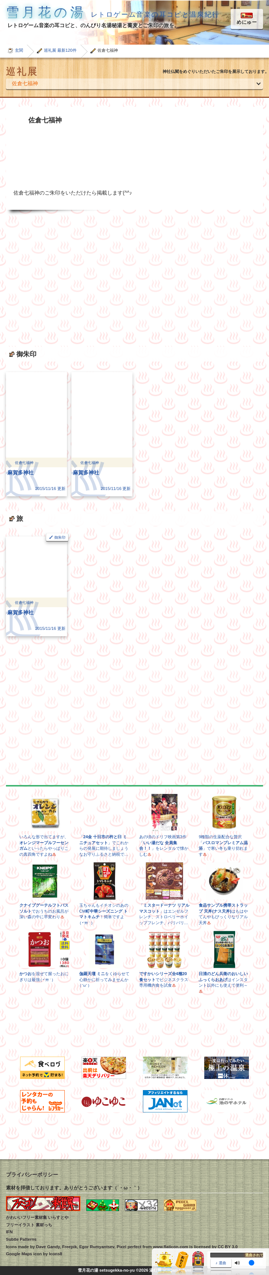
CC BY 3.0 (227, 1246)
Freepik (69, 1246)
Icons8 (55, 1254)
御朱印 (59, 537)
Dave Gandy (48, 1246)
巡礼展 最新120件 (60, 50)
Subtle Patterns (21, 1239)
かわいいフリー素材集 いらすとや (37, 1217)
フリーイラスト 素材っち (29, 1225)
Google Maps (19, 1254)
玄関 (19, 50)
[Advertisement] (134, 275)
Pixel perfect (128, 1246)
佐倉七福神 (25, 83)
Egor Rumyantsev (96, 1246)
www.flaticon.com (170, 1246)
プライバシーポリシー (32, 1175)
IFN (9, 1232)
